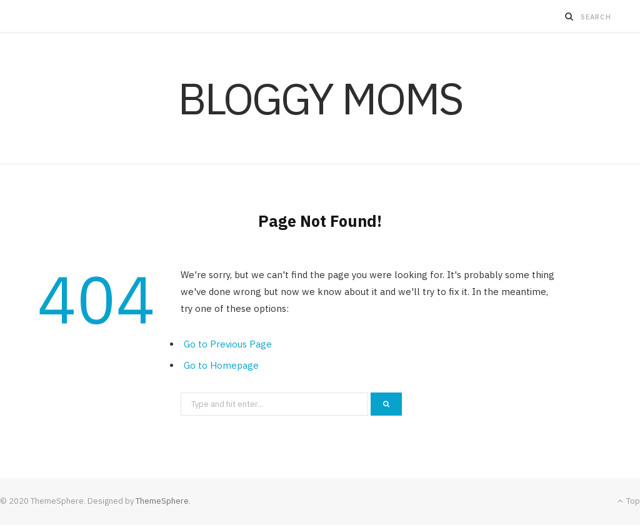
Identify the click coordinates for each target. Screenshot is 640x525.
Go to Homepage (221, 365)
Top (629, 501)
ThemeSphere (162, 501)
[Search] (569, 16)
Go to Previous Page (228, 344)
